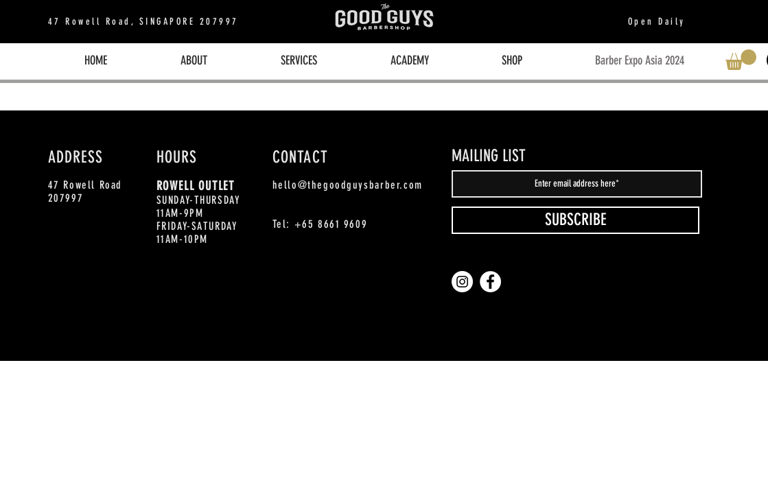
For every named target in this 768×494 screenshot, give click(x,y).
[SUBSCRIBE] (575, 220)
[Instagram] (462, 281)
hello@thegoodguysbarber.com (347, 184)
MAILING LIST (489, 156)
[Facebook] (490, 281)
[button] (740, 59)
